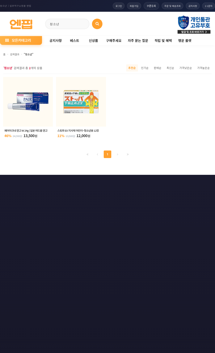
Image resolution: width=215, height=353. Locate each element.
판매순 (157, 68)
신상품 (93, 40)
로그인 (110, 6)
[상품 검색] (97, 24)
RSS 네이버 (201, 181)
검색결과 (14, 54)
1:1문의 (208, 6)
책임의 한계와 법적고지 (82, 181)
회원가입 (127, 6)
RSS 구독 (155, 181)
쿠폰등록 (145, 6)
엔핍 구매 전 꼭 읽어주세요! (156, 239)
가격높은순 (203, 68)
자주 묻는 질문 (138, 40)
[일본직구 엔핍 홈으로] (21, 23)
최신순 (170, 68)
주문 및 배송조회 (168, 6)
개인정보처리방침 (14, 181)
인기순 (145, 68)
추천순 (132, 68)
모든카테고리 (18, 40)
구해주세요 (114, 40)
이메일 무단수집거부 (47, 181)
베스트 (74, 40)
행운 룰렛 (184, 40)
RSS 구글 (178, 181)
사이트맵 (133, 181)
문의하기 (112, 181)
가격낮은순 (185, 68)
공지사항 (190, 6)
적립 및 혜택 (163, 40)
